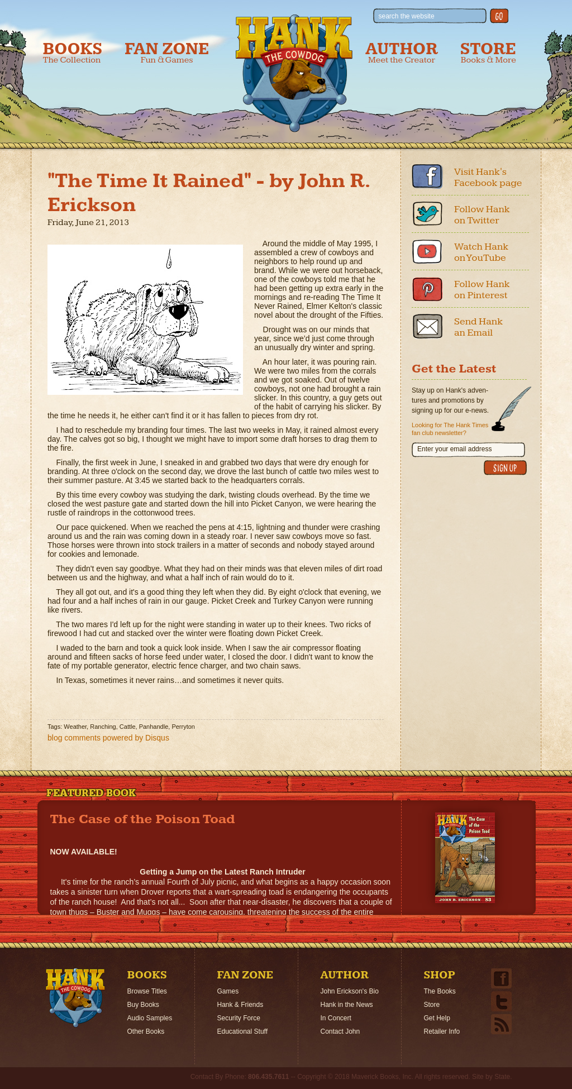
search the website (407, 16)
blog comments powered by (108, 737)
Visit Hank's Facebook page (488, 177)
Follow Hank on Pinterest (482, 289)
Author (401, 52)
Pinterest (427, 289)
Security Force (238, 1018)
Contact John (340, 1031)
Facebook (427, 176)
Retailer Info (442, 1031)
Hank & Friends (240, 1005)
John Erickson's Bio (350, 991)
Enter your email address (454, 449)
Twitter (427, 214)
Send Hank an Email (478, 327)
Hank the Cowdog (294, 73)
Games (228, 991)
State (502, 1077)
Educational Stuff (242, 1031)
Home (75, 998)
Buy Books (143, 1005)
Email (427, 326)
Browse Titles (147, 991)
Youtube (427, 251)
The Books (440, 991)
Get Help (437, 1018)
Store (488, 52)
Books (73, 52)
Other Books (146, 1031)
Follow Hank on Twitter (482, 214)
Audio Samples (150, 1018)
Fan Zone (167, 52)
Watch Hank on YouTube (481, 252)
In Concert (336, 1018)
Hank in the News (347, 1005)
